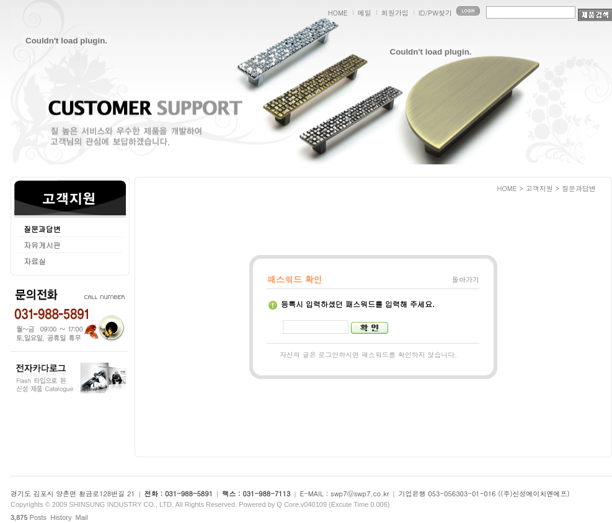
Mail (82, 517)
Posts (29, 517)
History (60, 517)
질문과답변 (42, 228)
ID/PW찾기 (435, 12)
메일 (364, 12)
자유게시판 (42, 244)
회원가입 (395, 12)
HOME (338, 12)
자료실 (35, 261)
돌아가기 (465, 279)
